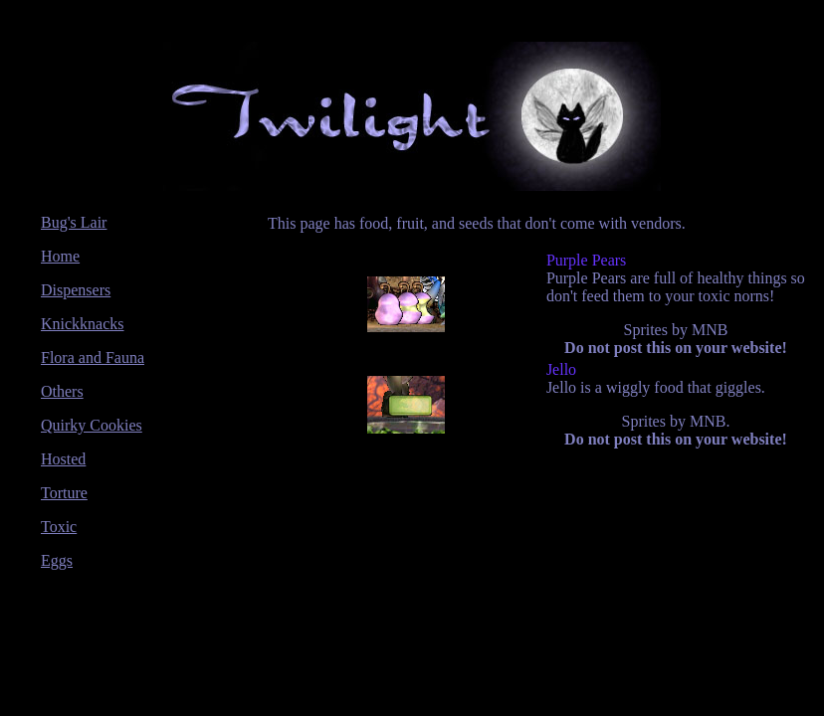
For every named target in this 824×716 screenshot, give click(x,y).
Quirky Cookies (91, 425)
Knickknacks (82, 323)
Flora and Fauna (92, 357)
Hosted (63, 458)
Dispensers (75, 289)
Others (62, 391)
